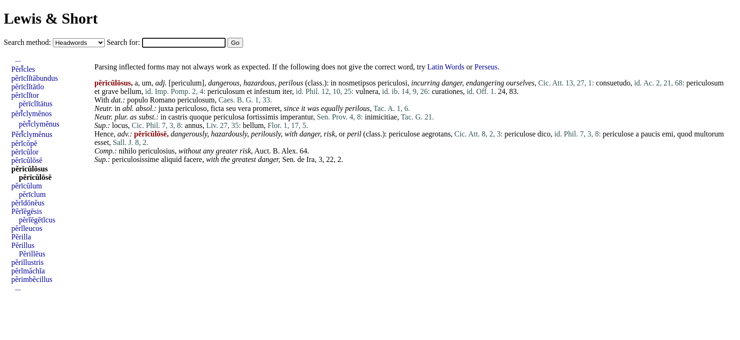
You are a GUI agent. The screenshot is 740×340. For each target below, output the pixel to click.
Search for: (124, 42)
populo (137, 100)
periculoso (191, 108)
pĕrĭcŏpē (24, 143)
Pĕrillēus (32, 254)
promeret (266, 108)
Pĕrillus (22, 245)
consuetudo (613, 83)
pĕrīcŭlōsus (29, 169)
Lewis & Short (51, 18)
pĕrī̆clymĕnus (39, 124)
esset (101, 142)
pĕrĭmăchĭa (28, 271)
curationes (447, 91)
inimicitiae (381, 117)
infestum (267, 91)
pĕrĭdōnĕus (27, 203)
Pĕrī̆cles (23, 69)
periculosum (704, 83)
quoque (200, 117)
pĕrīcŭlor (25, 152)
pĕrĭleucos (26, 228)
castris (177, 117)
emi (667, 134)
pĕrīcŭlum (26, 186)
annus (193, 125)
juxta (166, 108)
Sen (288, 159)
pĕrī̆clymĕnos (31, 114)
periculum (186, 83)
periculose (404, 134)
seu (231, 108)
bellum (130, 91)
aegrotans (436, 134)
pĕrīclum (32, 194)
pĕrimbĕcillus (31, 279)
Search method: (28, 42)
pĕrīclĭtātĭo (27, 87)
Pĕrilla (21, 237)
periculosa (228, 117)
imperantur (296, 117)
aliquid (171, 159)
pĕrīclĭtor (25, 95)
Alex (288, 151)
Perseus (485, 67)
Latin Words (445, 67)
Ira (310, 159)
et (97, 91)
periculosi (392, 83)
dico (544, 134)
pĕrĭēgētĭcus (37, 220)
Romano (163, 100)
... (18, 59)
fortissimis (262, 117)
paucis (650, 134)
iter (287, 91)
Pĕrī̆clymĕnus (31, 134)
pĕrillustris (27, 262)
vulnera (367, 91)
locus (120, 125)
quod (684, 134)
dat (115, 100)
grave (110, 91)
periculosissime (135, 159)
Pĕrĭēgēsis (26, 211)
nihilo (127, 151)
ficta (217, 108)
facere (193, 159)
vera (244, 108)
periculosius (156, 151)
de (300, 159)
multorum (709, 134)
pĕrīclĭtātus (35, 104)
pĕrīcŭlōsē (26, 160)
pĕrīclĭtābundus (34, 78)
